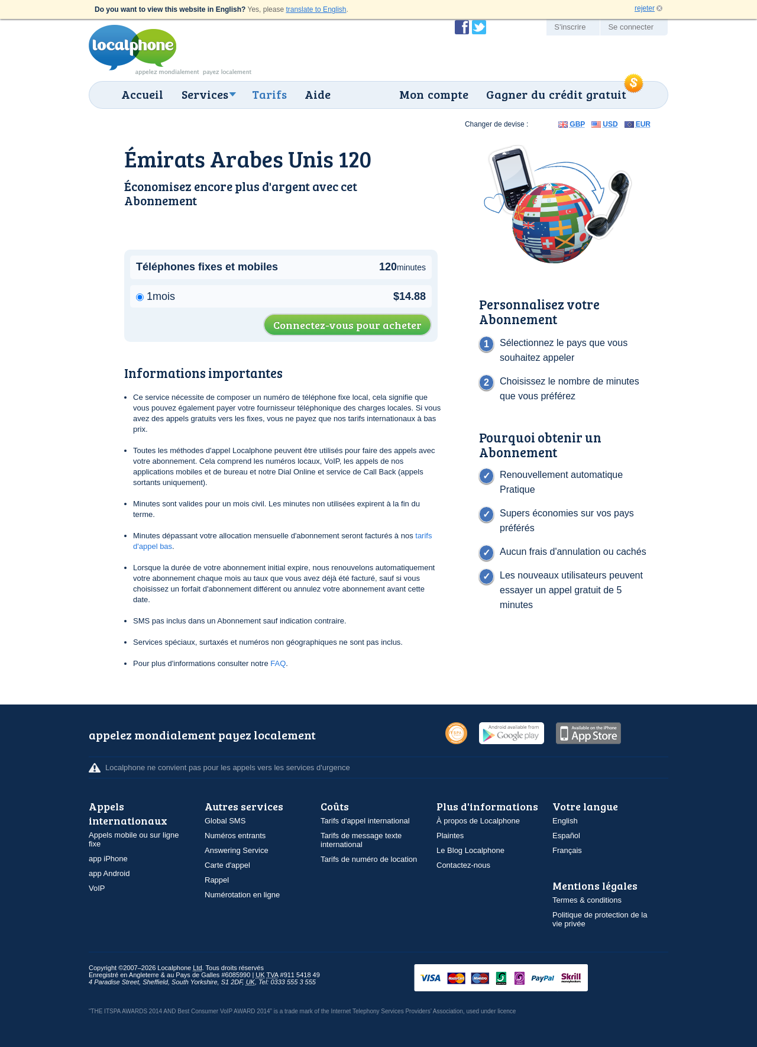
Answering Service (236, 850)
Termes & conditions (587, 900)
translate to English (316, 9)
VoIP (97, 888)
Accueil (142, 94)
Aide (318, 94)
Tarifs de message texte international (361, 840)
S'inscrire (569, 26)
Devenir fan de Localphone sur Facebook (462, 27)
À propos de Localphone (478, 820)
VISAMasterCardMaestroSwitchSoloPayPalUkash (517, 978)
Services (205, 94)
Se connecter (631, 26)
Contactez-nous (463, 865)
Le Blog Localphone (470, 850)
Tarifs (269, 94)
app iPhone (108, 858)
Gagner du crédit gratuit (556, 94)
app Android (109, 873)
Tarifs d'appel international (365, 820)
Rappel (217, 879)
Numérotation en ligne (242, 894)
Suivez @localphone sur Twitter (479, 27)
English (565, 820)
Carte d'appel (227, 865)
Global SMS (225, 820)
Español (566, 835)
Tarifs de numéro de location (369, 859)
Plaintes (450, 835)
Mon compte (433, 94)
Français (567, 850)
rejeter (645, 8)
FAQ (278, 663)
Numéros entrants (235, 835)
